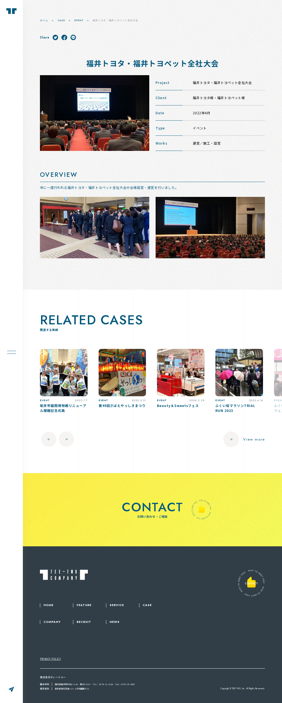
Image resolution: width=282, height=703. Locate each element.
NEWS (115, 622)
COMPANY (52, 622)
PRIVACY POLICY (50, 659)
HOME (48, 605)
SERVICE (117, 605)
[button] (47, 439)
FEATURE (84, 605)
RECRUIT (84, 622)
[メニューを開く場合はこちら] (11, 351)
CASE (147, 605)
